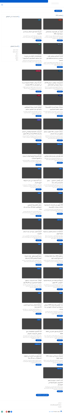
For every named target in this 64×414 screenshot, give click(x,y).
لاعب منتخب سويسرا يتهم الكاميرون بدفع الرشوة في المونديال (55, 383)
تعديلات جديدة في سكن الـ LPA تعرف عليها (54, 357)
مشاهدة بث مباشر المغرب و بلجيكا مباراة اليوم (53, 233)
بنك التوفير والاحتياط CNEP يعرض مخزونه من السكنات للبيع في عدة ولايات (53, 307)
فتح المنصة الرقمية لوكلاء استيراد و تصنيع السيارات (32, 157)
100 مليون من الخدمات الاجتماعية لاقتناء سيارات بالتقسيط (53, 206)
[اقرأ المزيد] (60, 40)
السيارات (37, 4)
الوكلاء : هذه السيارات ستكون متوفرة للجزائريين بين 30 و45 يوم (32, 281)
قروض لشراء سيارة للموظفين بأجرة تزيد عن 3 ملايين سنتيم (33, 108)
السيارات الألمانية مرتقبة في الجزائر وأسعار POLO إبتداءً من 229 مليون (32, 133)
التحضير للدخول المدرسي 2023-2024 (54, 332)
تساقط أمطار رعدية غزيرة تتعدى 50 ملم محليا (33, 306)
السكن (40, 4)
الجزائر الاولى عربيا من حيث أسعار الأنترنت (32, 233)
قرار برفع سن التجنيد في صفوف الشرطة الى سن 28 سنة (33, 357)
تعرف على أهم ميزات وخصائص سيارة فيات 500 (54, 33)
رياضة (44, 4)
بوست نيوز (51, 411)
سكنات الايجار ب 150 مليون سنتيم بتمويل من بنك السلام (53, 133)
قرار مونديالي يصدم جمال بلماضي (53, 156)
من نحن (59, 402)
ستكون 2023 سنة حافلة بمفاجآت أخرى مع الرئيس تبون (54, 257)
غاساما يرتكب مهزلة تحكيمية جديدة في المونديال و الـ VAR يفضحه (32, 84)
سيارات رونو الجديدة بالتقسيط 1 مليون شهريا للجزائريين (54, 108)
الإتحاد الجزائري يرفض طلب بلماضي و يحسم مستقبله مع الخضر (55, 58)
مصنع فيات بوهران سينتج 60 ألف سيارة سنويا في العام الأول (53, 84)
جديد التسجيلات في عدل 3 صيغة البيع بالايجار (33, 182)
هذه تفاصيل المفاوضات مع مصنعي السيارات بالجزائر (34, 332)
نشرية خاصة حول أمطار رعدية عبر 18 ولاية (32, 33)
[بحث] (2, 5)
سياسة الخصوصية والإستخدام (55, 404)
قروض (32, 4)
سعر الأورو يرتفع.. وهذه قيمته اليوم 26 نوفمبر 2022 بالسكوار (33, 257)
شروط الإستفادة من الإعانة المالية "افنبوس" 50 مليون (53, 281)
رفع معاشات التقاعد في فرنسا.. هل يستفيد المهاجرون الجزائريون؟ (32, 57)
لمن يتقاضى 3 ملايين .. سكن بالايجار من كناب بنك (55, 182)
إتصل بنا (59, 406)
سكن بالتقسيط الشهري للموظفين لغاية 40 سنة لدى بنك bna (32, 207)
